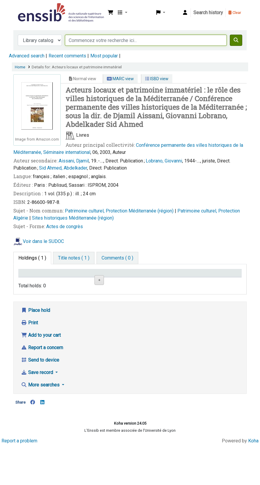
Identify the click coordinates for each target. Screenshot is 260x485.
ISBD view (156, 78)
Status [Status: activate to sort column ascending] (177, 281)
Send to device (40, 399)
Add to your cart (41, 374)
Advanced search (26, 56)
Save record (37, 412)
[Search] (236, 40)
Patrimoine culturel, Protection (97, 211)
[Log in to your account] (185, 13)
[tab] (73, 258)
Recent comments (67, 56)
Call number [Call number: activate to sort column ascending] (145, 281)
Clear (234, 12)
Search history (208, 12)
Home (20, 67)
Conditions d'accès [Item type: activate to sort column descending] (32, 278)
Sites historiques (50, 218)
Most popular (104, 56)
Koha (253, 480)
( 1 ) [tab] (32, 258)
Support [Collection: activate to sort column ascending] (67, 281)
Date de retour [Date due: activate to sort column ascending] (215, 278)
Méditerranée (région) (152, 211)
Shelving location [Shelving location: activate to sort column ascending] (105, 278)
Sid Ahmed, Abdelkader (63, 168)
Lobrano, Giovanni (164, 161)
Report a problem (19, 480)
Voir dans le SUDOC (43, 241)
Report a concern (42, 387)
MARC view (120, 78)
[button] (110, 13)
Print (29, 362)
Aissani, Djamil (74, 161)
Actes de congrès (64, 226)
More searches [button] (41, 424)
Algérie (21, 218)
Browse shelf (148, 301)
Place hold (35, 349)
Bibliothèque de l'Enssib (31, 8)
